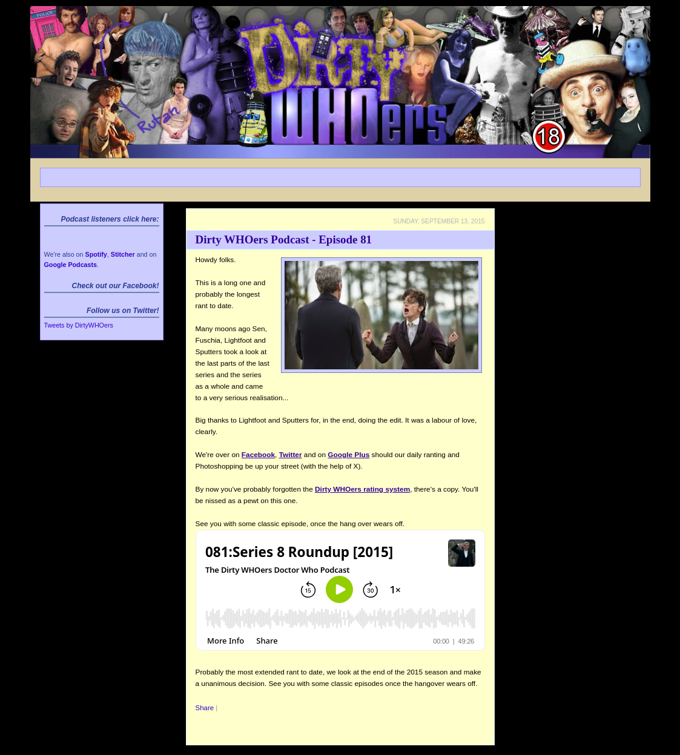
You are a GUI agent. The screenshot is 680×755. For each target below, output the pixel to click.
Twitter (290, 454)
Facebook (258, 454)
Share (205, 707)
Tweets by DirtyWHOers (78, 325)
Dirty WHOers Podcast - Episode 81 (284, 239)
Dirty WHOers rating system (362, 489)
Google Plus (348, 454)
